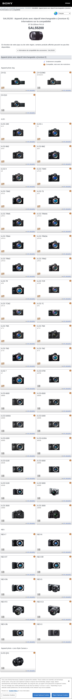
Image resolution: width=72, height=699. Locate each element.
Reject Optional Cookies (60, 696)
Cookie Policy (13, 692)
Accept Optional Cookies (41, 696)
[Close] (69, 682)
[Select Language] (64, 13)
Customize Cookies (9, 696)
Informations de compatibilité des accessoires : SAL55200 (15, 8)
